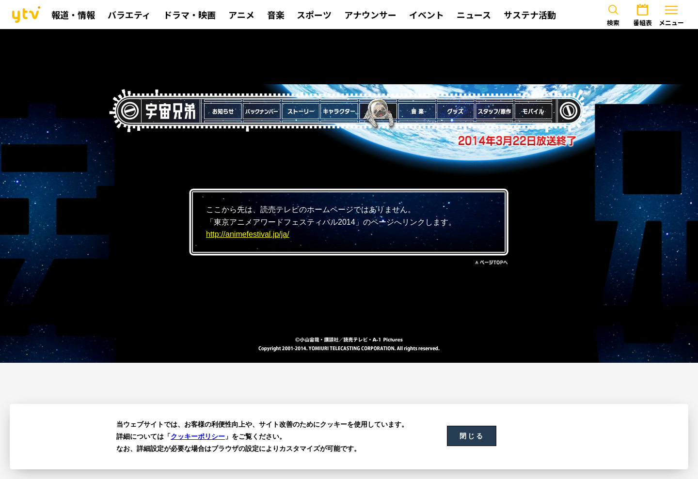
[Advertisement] (349, 56)
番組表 (642, 13)
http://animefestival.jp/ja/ (247, 234)
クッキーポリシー (198, 436)
